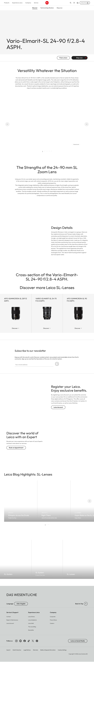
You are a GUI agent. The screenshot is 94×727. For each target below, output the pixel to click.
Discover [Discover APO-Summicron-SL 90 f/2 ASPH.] (77, 393)
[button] (86, 669)
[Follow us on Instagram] (16, 706)
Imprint (8, 715)
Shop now (79, 60)
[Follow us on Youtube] (20, 706)
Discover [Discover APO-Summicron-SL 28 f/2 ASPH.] (15, 393)
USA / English (21, 669)
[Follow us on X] (32, 706)
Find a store (78, 3)
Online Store (85, 3)
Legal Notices (27, 715)
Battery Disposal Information (48, 715)
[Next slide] (84, 126)
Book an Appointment (16, 513)
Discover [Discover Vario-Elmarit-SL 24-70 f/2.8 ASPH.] (46, 393)
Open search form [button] (70, 3)
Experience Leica (17, 3)
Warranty (35, 715)
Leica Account (58, 472)
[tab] (42, 154)
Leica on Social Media (78, 706)
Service (36, 3)
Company (28, 3)
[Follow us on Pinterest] (36, 706)
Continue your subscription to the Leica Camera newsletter (57, 429)
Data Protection (17, 715)
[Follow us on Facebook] (24, 706)
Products (6, 3)
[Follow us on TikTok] (28, 706)
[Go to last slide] (9, 126)
